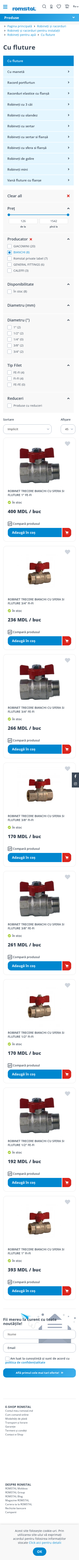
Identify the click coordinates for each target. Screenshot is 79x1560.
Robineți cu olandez (22, 115)
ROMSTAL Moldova (16, 1488)
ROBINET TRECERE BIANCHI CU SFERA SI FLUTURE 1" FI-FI (36, 1251)
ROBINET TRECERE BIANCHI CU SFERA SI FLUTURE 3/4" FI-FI (36, 601)
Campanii (10, 1512)
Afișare (66, 419)
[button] (74, 6)
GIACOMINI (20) (24, 246)
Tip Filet (14, 365)
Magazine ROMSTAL (17, 1500)
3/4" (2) (18, 351)
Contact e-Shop (14, 1434)
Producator (17, 238)
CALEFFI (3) (20, 270)
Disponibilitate (20, 284)
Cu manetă (15, 72)
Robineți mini (17, 169)
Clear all (14, 195)
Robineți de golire (20, 158)
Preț (11, 208)
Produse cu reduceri (27, 405)
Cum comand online (17, 1414)
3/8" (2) (18, 345)
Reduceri (15, 398)
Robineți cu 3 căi (19, 104)
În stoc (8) (20, 291)
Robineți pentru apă (21, 35)
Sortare (8, 419)
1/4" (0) (18, 339)
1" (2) (17, 327)
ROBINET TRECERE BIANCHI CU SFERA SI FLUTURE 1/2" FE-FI (36, 1143)
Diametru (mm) (21, 305)
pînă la (54, 226)
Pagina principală (19, 26)
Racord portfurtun (21, 82)
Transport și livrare (16, 1422)
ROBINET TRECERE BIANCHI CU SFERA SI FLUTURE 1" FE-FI (36, 493)
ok (39, 1551)
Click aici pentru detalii (45, 1543)
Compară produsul (24, 524)
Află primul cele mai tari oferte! (38, 1373)
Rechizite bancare (15, 1508)
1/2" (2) (18, 333)
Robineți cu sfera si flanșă (27, 148)
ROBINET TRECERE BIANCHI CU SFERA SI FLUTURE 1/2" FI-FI (36, 1035)
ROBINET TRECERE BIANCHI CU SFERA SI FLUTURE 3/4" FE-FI (36, 710)
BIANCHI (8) (21, 252)
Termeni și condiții (16, 1430)
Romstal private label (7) (30, 258)
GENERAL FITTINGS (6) (28, 264)
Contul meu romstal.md (19, 1410)
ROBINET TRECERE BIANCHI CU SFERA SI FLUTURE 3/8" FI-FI (36, 818)
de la (23, 226)
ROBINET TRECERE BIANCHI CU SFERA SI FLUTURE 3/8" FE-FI (36, 926)
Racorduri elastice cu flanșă (28, 93)
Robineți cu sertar (21, 126)
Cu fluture (48, 35)
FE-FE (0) (19, 384)
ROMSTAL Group (15, 1492)
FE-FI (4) (18, 372)
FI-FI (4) (18, 378)
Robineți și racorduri (51, 26)
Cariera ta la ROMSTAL (18, 1504)
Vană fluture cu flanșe (24, 180)
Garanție (10, 1426)
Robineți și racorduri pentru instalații (33, 30)
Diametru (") (18, 320)
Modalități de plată (16, 1418)
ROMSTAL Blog (14, 1496)
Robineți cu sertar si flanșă (27, 137)
